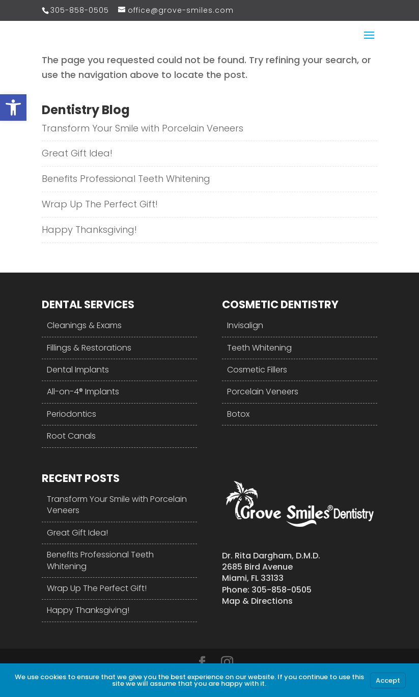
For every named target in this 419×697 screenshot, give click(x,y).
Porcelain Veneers (262, 391)
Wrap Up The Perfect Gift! (100, 204)
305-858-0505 (79, 10)
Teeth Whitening (259, 348)
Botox (238, 414)
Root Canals (71, 436)
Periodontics (71, 414)
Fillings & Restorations (89, 348)
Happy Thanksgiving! (89, 229)
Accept (388, 680)
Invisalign (245, 325)
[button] (13, 107)
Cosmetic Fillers (257, 370)
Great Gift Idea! (77, 153)
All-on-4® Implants (83, 391)
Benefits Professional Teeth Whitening (126, 178)
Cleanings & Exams (84, 325)
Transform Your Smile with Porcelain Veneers (142, 128)
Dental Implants (78, 370)
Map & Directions (257, 601)
